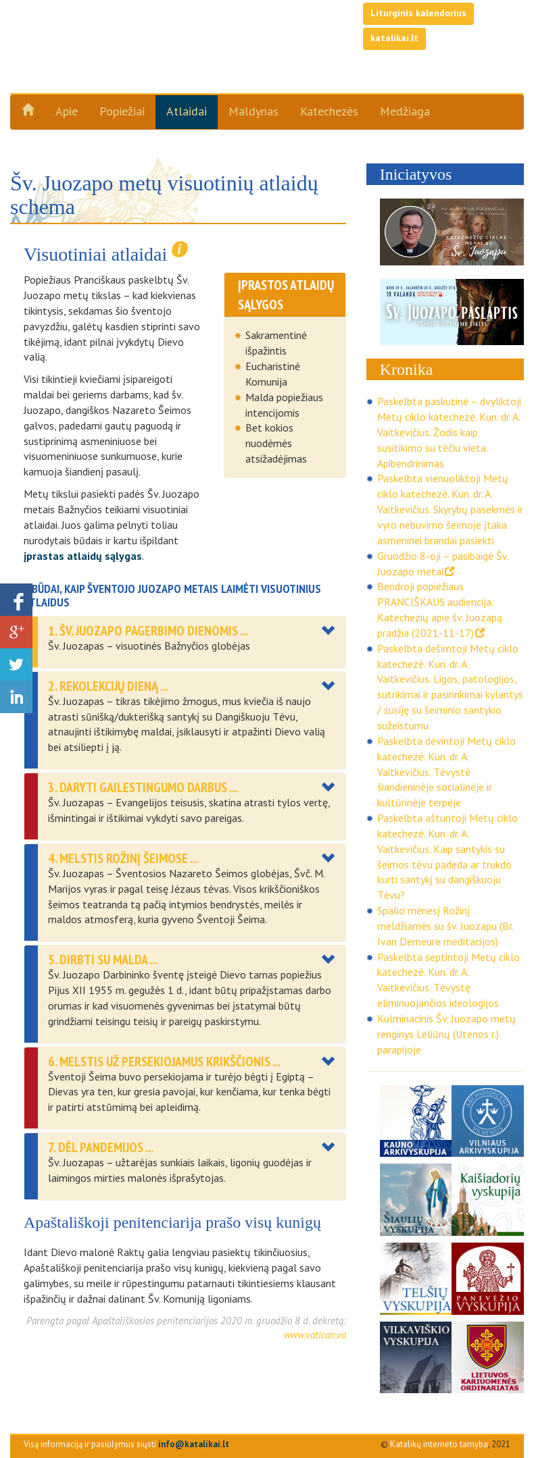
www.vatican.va (315, 1334)
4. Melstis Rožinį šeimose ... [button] (123, 858)
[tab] (184, 642)
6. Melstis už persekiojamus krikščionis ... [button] (164, 1061)
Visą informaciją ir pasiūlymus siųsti (126, 1444)
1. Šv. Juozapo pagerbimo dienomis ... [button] (148, 630)
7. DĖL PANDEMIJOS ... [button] (100, 1147)
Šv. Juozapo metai (126, 62)
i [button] (179, 249)
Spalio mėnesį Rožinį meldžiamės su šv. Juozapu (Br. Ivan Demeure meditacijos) (445, 926)
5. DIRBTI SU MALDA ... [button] (102, 959)
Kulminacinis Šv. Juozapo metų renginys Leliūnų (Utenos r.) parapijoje (446, 1034)
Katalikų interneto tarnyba (439, 1444)
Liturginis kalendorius (418, 13)
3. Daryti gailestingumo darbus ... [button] (142, 787)
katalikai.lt (394, 38)
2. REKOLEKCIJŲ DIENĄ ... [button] (108, 686)
